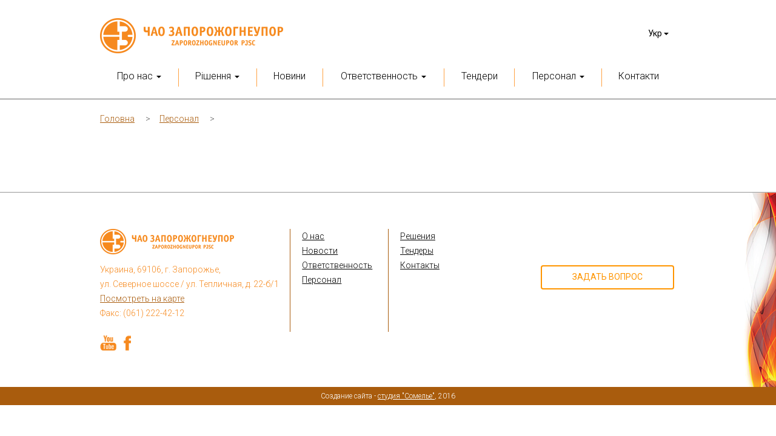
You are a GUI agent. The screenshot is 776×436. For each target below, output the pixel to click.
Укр (658, 33)
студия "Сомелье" (406, 396)
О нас (313, 236)
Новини (289, 76)
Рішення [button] (217, 76)
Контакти (638, 76)
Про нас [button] (139, 76)
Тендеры (416, 251)
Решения (417, 236)
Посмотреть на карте (142, 298)
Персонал (179, 119)
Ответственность (337, 265)
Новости (320, 251)
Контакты (420, 265)
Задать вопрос (607, 277)
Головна (117, 119)
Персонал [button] (558, 76)
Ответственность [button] (383, 76)
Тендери (479, 76)
